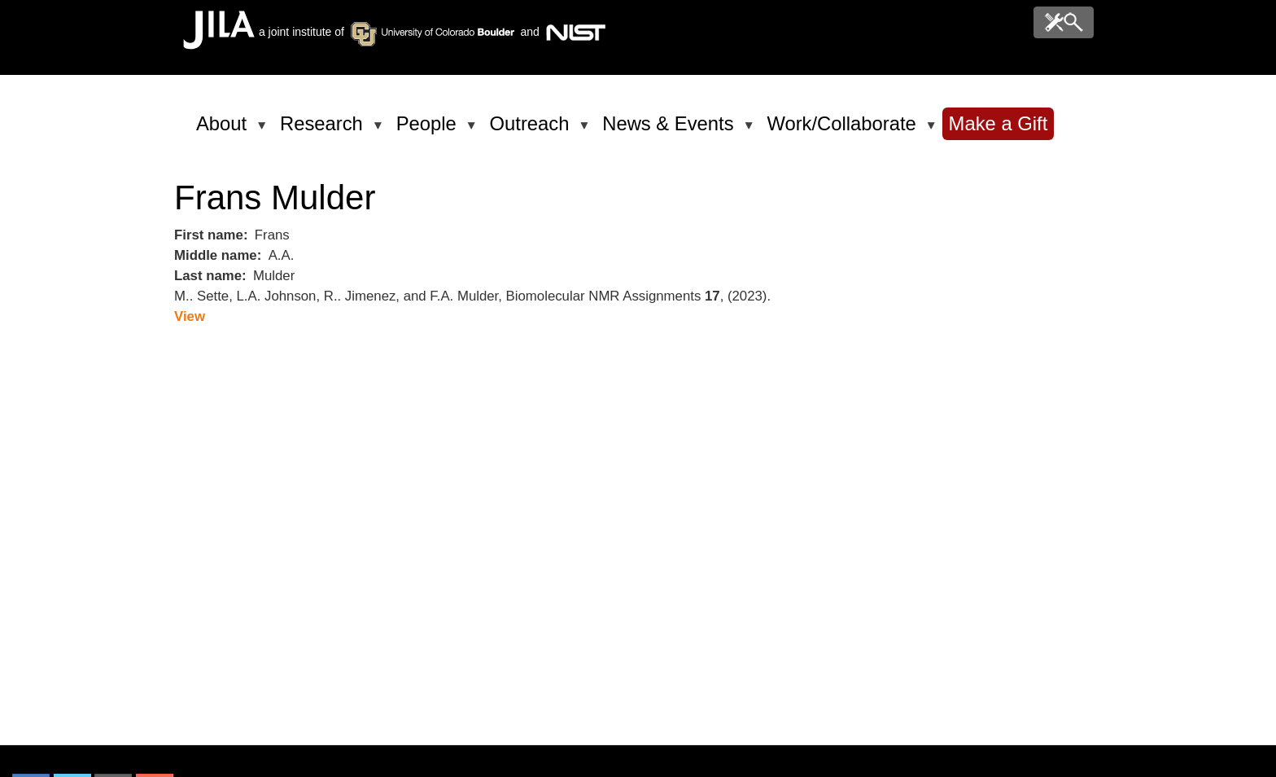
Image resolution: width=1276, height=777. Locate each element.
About (224, 130)
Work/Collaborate (844, 130)
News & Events (670, 130)
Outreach (532, 130)
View (189, 316)
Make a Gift (998, 123)
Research (324, 130)
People (429, 130)
